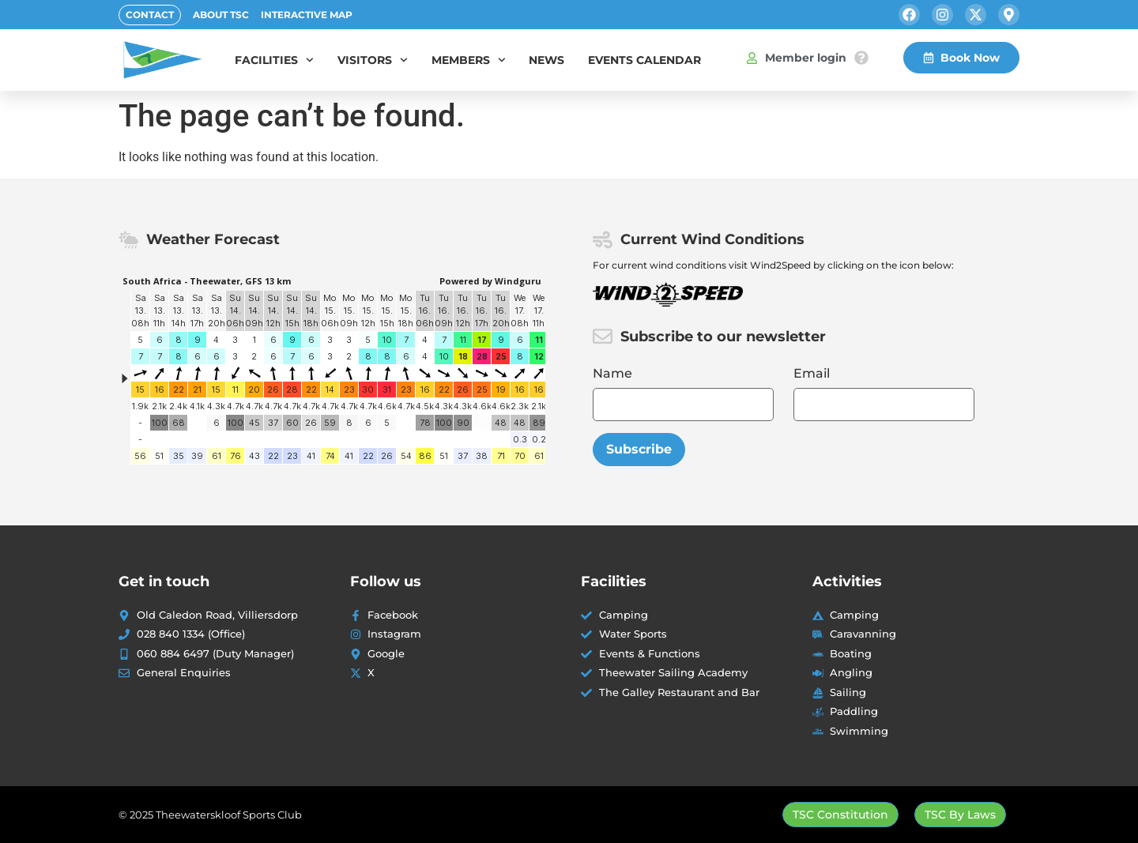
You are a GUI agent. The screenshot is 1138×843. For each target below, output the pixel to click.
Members (468, 60)
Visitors (372, 60)
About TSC (221, 15)
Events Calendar (644, 60)
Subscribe (639, 449)
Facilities (274, 60)
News (546, 60)
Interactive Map (306, 15)
